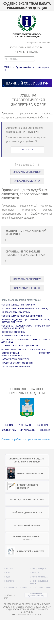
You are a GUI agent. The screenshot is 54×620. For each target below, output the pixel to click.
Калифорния (44, 42)
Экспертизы (44, 67)
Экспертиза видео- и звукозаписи (18, 304)
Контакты (32, 52)
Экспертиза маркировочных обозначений (22, 316)
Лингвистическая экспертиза (15, 312)
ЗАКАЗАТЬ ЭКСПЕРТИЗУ (27, 172)
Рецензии (44, 429)
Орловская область (25, 67)
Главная (9, 425)
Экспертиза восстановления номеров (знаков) (24, 308)
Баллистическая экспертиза (15, 359)
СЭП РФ (7, 67)
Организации (27, 429)
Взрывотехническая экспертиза (17, 363)
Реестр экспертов (39, 568)
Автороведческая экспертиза (15, 366)
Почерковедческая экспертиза (16, 335)
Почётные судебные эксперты (38, 582)
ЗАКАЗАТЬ (27, 149)
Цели (8, 576)
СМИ (8, 572)
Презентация (24, 425)
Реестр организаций (40, 576)
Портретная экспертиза (13, 332)
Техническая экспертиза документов (19, 345)
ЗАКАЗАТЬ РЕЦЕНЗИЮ (27, 181)
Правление (42, 425)
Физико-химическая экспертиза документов (23, 349)
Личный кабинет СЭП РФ (16, 587)
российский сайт (20, 47)
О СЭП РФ (37, 47)
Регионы (20, 52)
